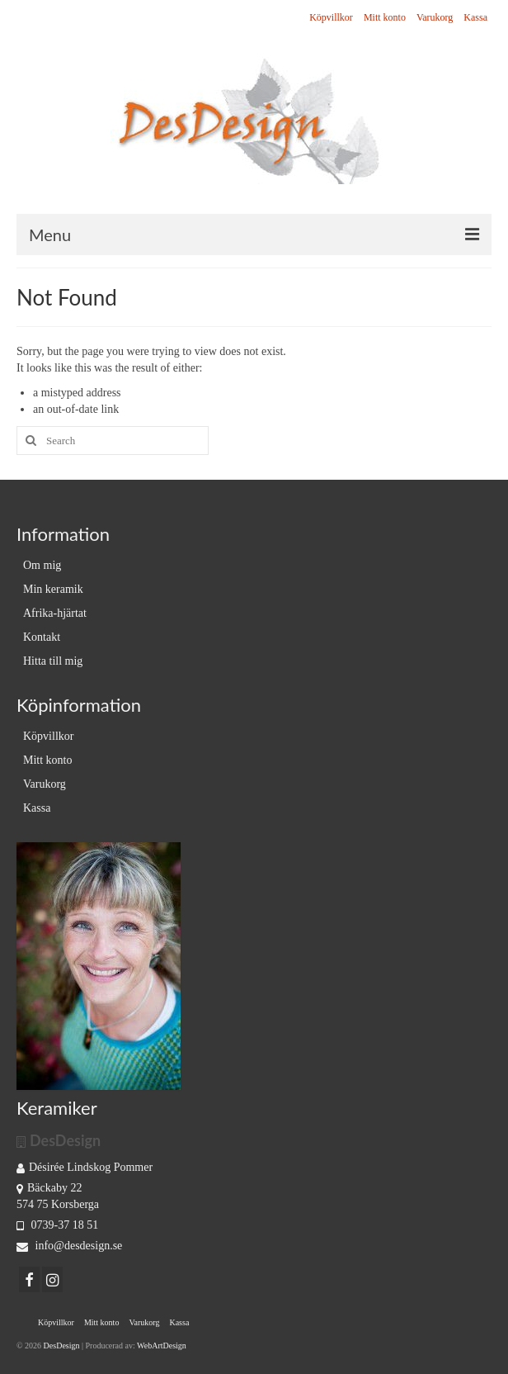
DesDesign (63, 1345)
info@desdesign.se (69, 1245)
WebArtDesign (161, 1345)
